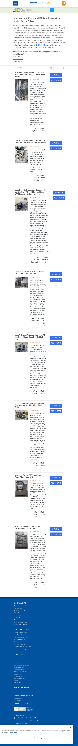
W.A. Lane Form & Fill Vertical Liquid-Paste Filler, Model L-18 (29, 476)
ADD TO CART (56, 80)
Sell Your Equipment (19, 639)
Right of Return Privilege (20, 624)
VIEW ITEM (56, 75)
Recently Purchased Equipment (22, 646)
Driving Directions (22, 704)
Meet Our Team (18, 608)
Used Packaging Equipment (21, 635)
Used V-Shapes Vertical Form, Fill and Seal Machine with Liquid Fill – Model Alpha (29, 405)
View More (18, 61)
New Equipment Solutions (21, 637)
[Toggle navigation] (15, 3)
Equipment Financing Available (22, 649)
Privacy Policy (18, 613)
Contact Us (17, 617)
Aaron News (17, 615)
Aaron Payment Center (20, 620)
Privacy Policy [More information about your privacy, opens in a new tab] (13, 732)
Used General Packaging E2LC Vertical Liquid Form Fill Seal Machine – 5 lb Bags (30, 141)
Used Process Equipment (21, 632)
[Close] (70, 727)
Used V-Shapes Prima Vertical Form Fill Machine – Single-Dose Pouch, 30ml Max (30, 337)
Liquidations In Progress (20, 644)
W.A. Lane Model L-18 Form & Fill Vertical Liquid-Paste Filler (27, 527)
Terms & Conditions (19, 610)
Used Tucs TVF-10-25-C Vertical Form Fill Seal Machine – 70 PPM (29, 273)
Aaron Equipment (34, 720)
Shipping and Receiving (24, 695)
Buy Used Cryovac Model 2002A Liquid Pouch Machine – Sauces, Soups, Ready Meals (30, 74)
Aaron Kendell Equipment (21, 723)
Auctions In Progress (20, 642)
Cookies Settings (37, 738)
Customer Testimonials (20, 622)
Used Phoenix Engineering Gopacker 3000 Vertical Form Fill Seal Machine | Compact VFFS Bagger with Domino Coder (31, 192)
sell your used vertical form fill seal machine (38, 45)
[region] (36, 734)
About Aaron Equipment (20, 605)
